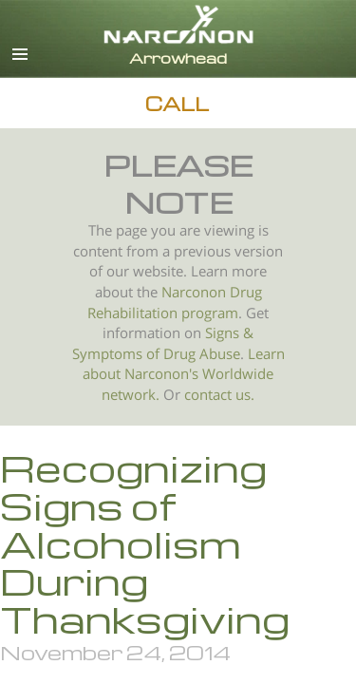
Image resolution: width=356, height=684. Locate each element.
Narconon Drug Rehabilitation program (174, 302)
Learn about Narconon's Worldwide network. (184, 374)
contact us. (219, 395)
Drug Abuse (201, 354)
